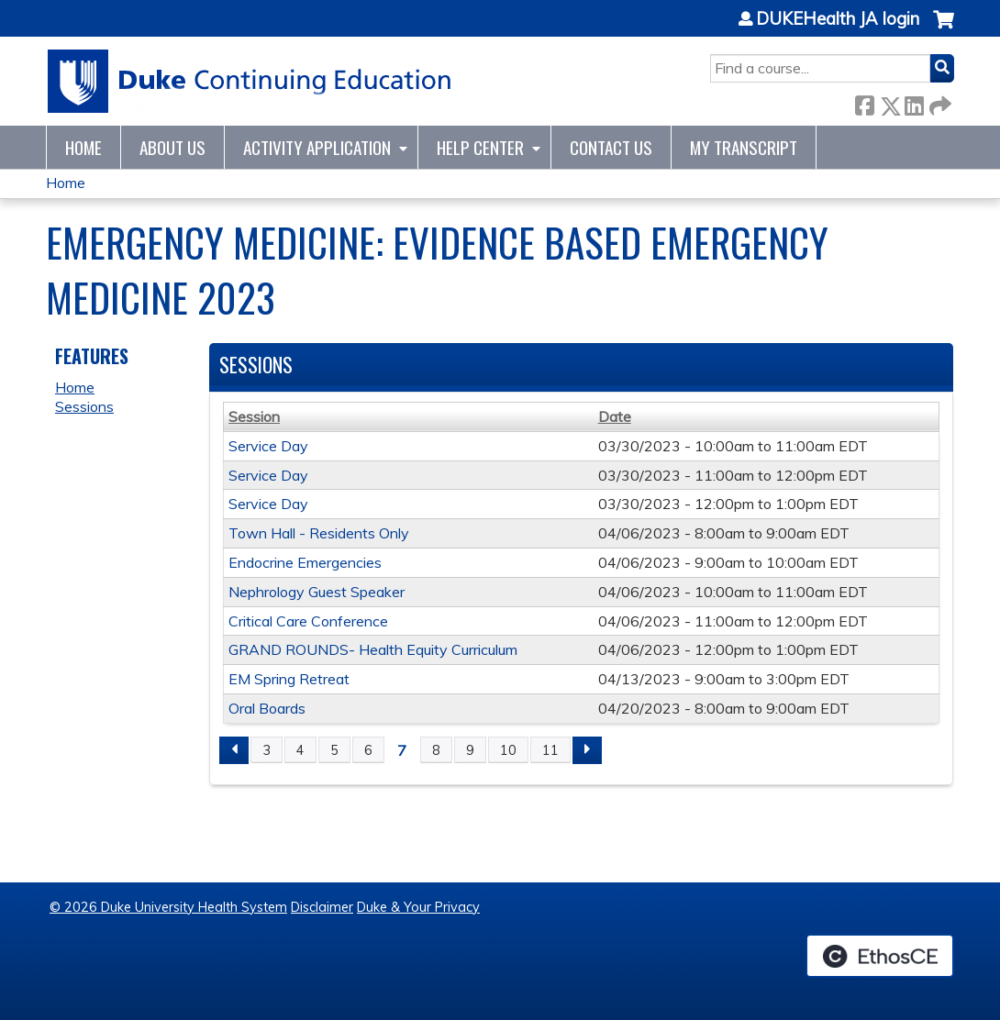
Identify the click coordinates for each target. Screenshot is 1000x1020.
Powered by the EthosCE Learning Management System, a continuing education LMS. (880, 956)
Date (614, 416)
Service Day (268, 446)
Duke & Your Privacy (418, 907)
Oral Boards (267, 708)
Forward (938, 102)
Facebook (864, 102)
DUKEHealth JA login (837, 19)
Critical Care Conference (308, 621)
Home (83, 147)
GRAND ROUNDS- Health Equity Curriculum (372, 649)
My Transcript (743, 147)
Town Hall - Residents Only (318, 533)
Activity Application (317, 147)
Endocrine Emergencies (305, 562)
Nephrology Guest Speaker (316, 591)
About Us (172, 147)
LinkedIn (914, 102)
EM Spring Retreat (289, 679)
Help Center (480, 147)
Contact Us (611, 147)
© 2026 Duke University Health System (168, 907)
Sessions (84, 406)
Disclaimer (322, 907)
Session (254, 416)
